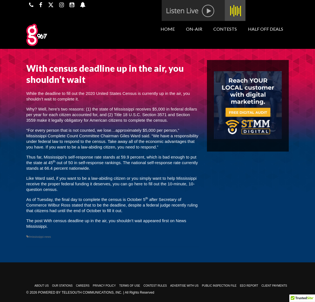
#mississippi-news (39, 236)
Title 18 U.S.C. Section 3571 (140, 114)
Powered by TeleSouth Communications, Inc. (80, 292)
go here (135, 183)
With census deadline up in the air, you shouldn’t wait (93, 220)
